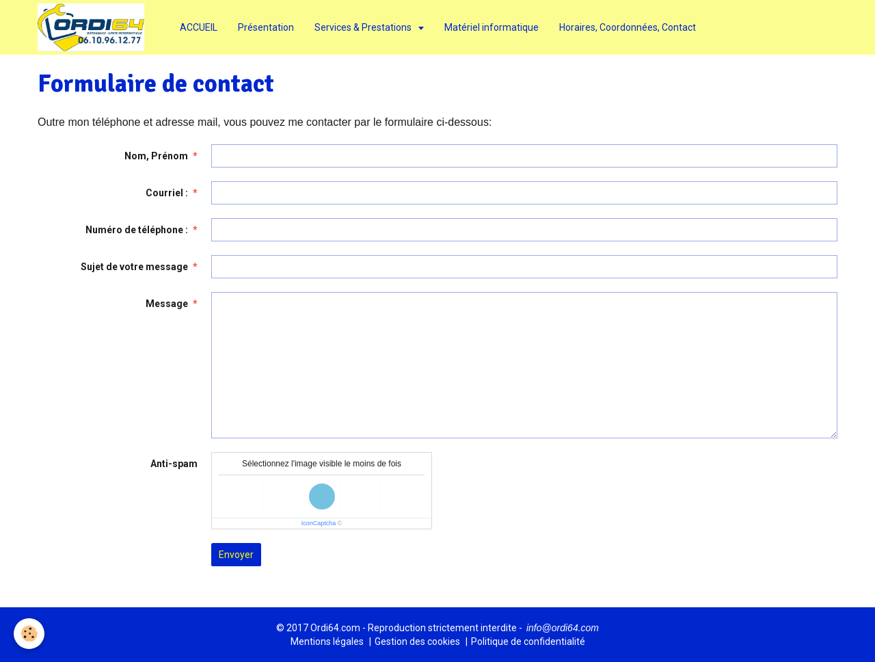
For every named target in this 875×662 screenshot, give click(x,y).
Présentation (266, 27)
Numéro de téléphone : (136, 229)
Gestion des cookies (417, 641)
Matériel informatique (491, 27)
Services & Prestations (364, 27)
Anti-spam (174, 463)
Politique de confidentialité (528, 641)
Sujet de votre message (134, 266)
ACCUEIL (198, 27)
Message (167, 303)
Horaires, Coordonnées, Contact (627, 27)
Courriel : (167, 192)
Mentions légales (327, 641)
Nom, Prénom (156, 155)
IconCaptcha (318, 523)
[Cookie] (29, 633)
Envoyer (236, 554)
